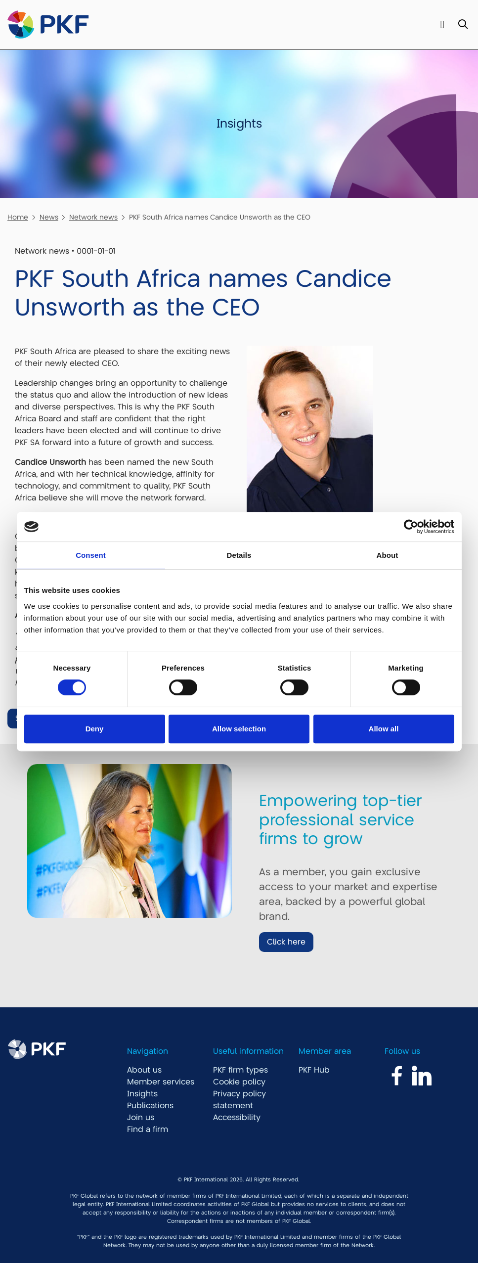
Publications (150, 1106)
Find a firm (147, 1129)
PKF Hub (314, 1070)
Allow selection (239, 728)
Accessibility (237, 1118)
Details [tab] (239, 555)
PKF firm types (240, 1070)
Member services (160, 1082)
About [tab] (387, 555)
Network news (93, 217)
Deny (95, 728)
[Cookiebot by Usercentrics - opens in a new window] (411, 526)
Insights (142, 1094)
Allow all (384, 728)
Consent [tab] (91, 555)
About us (144, 1070)
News (49, 217)
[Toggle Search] (463, 25)
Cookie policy (239, 1082)
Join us (140, 1118)
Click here (286, 942)
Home (17, 217)
